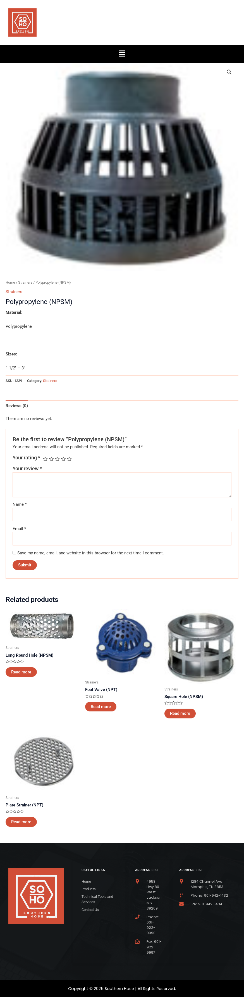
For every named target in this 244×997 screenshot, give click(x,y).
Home (10, 282)
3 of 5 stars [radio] (57, 459)
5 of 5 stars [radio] (69, 459)
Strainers (25, 282)
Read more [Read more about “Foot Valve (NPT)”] (101, 706)
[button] (122, 54)
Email (19, 528)
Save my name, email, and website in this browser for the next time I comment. (90, 553)
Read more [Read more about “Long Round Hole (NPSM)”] (21, 672)
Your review (27, 468)
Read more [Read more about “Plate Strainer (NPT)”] (21, 821)
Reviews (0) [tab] (17, 405)
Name (20, 504)
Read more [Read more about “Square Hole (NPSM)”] (180, 713)
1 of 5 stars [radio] (45, 459)
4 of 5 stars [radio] (63, 459)
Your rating (26, 457)
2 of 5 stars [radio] (51, 459)
